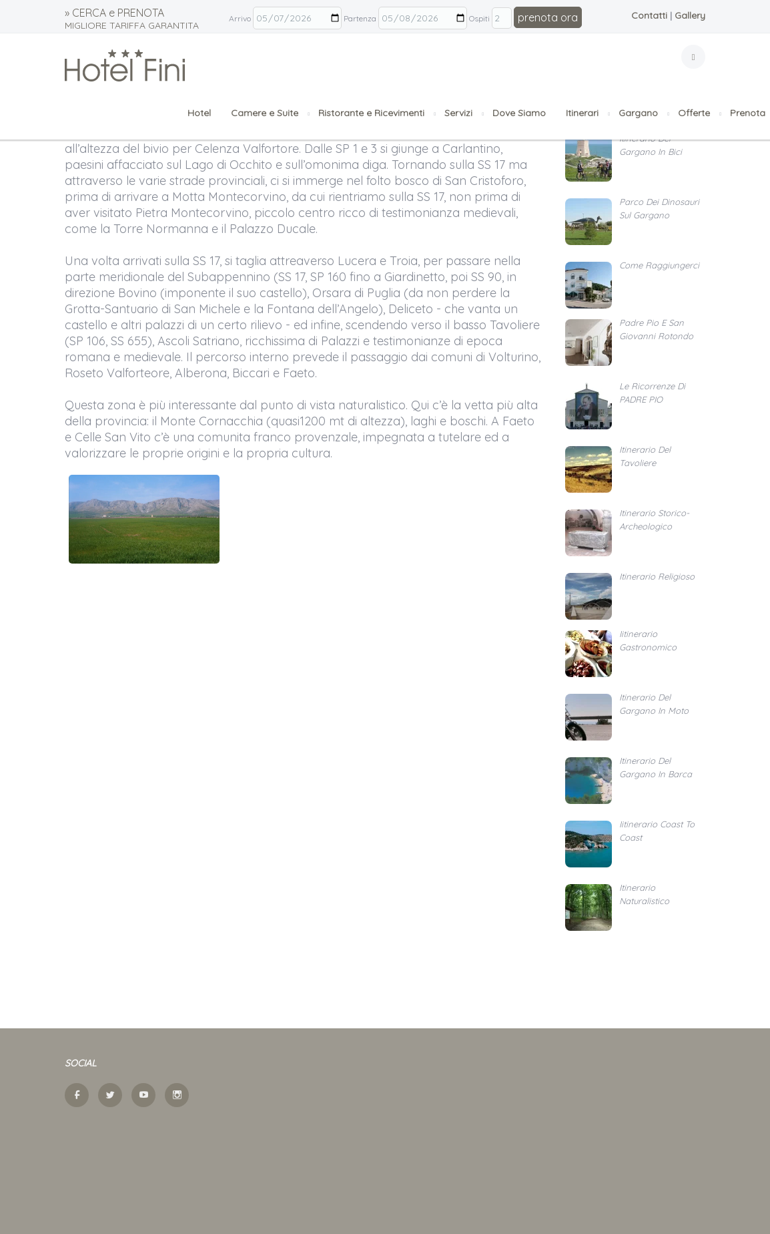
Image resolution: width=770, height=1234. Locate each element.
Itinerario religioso (657, 576)
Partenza (360, 18)
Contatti (649, 15)
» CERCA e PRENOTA (132, 18)
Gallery (690, 15)
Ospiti (479, 18)
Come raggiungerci (659, 265)
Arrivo (240, 18)
